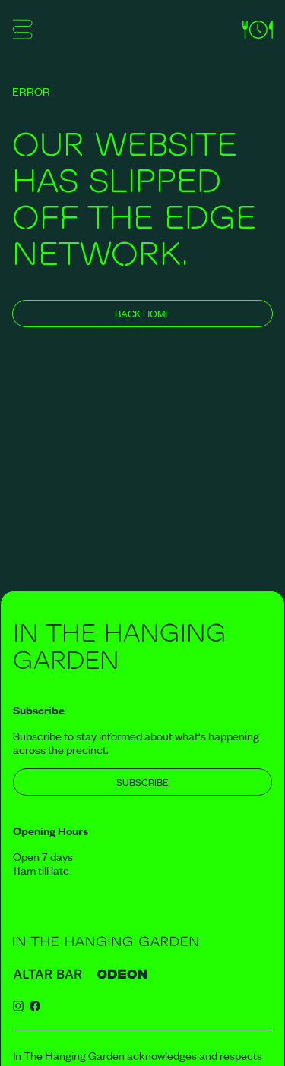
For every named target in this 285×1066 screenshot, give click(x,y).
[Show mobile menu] (22, 31)
